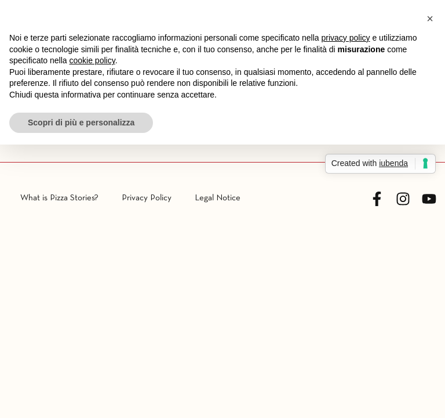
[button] (430, 18)
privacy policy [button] (346, 37)
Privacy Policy (147, 198)
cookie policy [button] (92, 60)
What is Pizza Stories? (59, 198)
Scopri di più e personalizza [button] (81, 122)
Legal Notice (217, 198)
